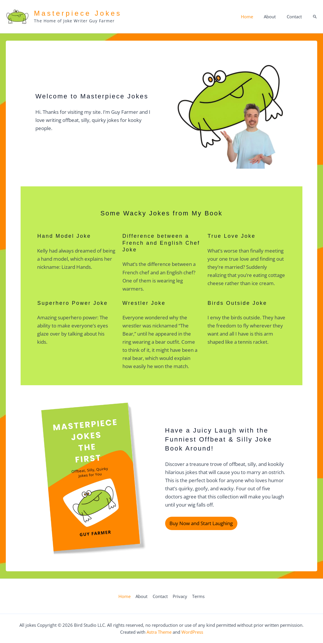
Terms (197, 596)
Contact (295, 16)
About (273, 16)
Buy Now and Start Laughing (201, 523)
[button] (315, 17)
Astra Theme (159, 632)
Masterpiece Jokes (78, 13)
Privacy (179, 596)
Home (252, 16)
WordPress (192, 632)
